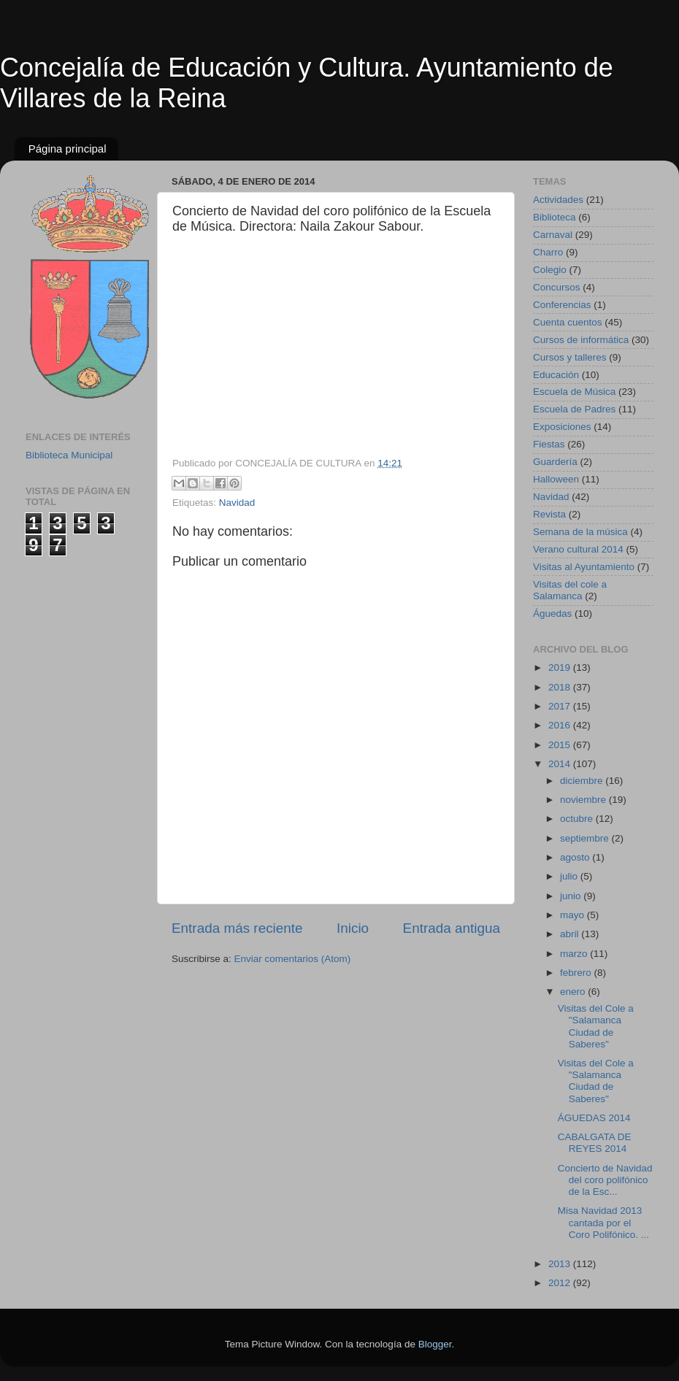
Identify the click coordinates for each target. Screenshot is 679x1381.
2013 (560, 1263)
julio (570, 876)
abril (570, 933)
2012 (560, 1282)
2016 (560, 725)
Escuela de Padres (574, 409)
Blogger (435, 1344)
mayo (573, 914)
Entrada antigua (451, 928)
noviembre (584, 799)
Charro (548, 252)
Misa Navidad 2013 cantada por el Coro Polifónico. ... (603, 1222)
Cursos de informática (581, 339)
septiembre (586, 838)
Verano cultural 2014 (578, 549)
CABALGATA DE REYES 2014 (595, 1142)
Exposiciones (562, 426)
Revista (549, 514)
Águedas (552, 613)
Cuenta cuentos (567, 322)
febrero (577, 972)
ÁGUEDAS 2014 (594, 1117)
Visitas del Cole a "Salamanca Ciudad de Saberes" (596, 1026)
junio (571, 895)
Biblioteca (554, 217)
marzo (575, 953)
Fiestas (549, 444)
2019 (560, 667)
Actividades (558, 199)
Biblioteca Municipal (69, 455)
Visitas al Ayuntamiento (583, 566)
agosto (576, 857)
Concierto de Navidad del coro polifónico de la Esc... (605, 1180)
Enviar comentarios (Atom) (292, 958)
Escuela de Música (574, 391)
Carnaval (552, 234)
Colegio (550, 269)
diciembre (582, 780)
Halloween (556, 479)
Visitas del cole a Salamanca (570, 590)
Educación (556, 374)
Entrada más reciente (237, 928)
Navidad (237, 502)
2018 (560, 687)
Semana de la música (580, 531)
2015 (560, 744)
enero (574, 991)
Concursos (556, 287)
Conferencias (562, 304)
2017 (560, 706)
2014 (560, 763)
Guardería (555, 461)
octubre (578, 818)
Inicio (353, 928)
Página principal (67, 148)
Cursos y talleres (570, 357)
